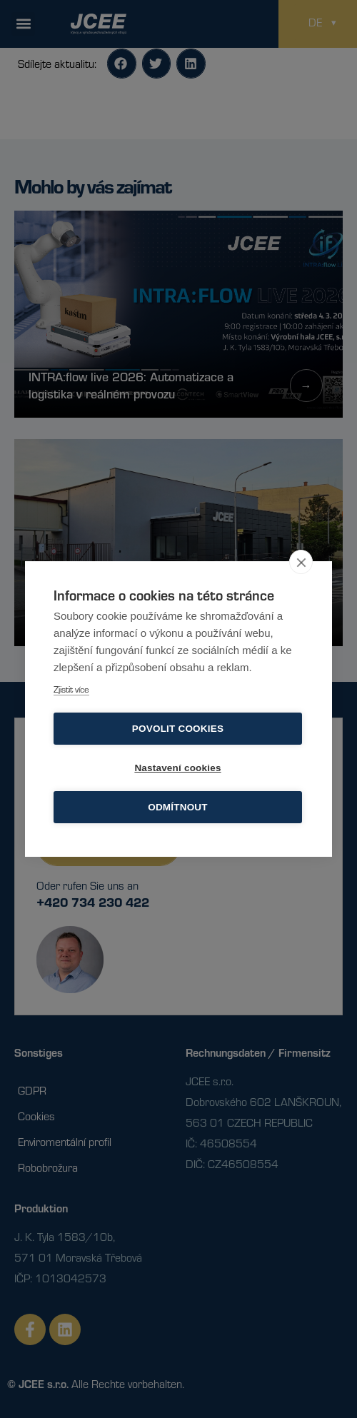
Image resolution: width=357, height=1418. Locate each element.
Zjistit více (71, 689)
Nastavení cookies (177, 768)
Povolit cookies (177, 728)
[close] (301, 562)
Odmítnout (178, 807)
